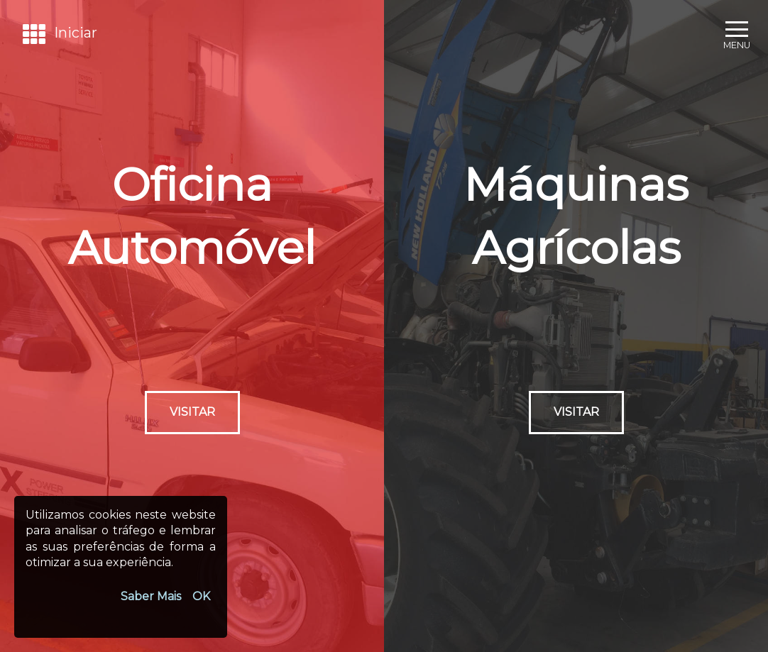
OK (201, 596)
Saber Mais (151, 596)
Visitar (192, 412)
